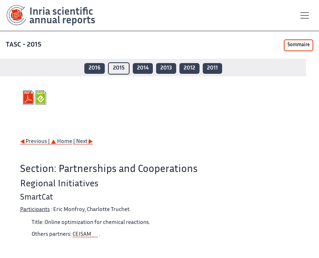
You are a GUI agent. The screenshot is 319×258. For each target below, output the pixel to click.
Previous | (35, 141)
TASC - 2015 (23, 45)
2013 (166, 68)
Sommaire (298, 45)
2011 (212, 68)
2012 (189, 68)
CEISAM (81, 234)
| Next (83, 141)
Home (61, 141)
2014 (143, 68)
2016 (94, 68)
